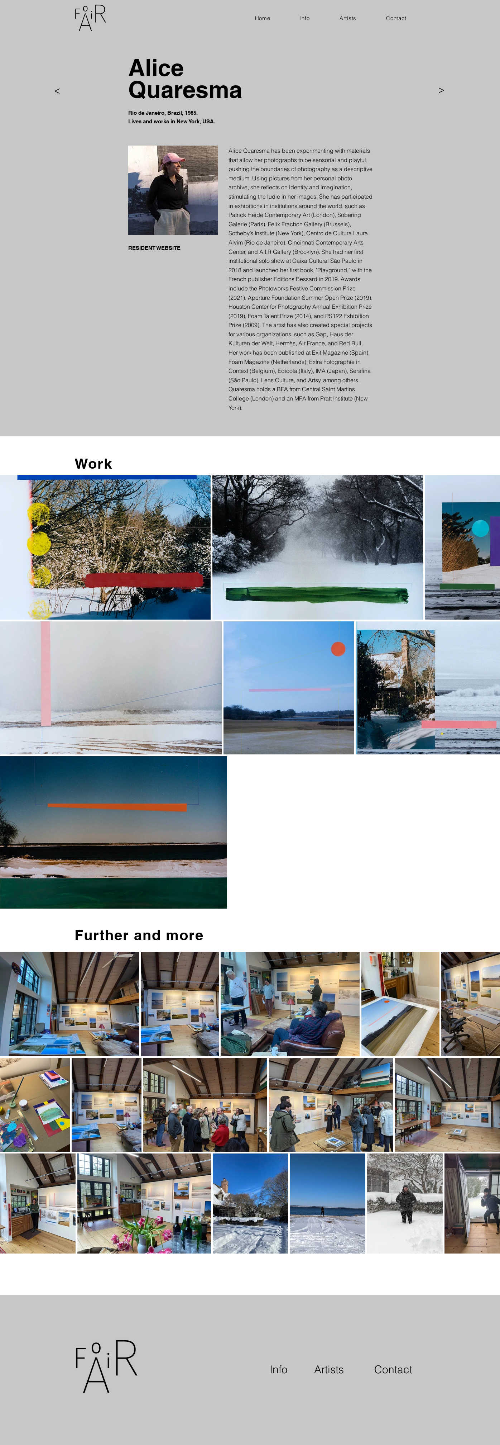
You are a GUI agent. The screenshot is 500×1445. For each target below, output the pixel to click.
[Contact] (393, 1369)
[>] (57, 91)
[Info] (279, 1369)
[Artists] (329, 1369)
